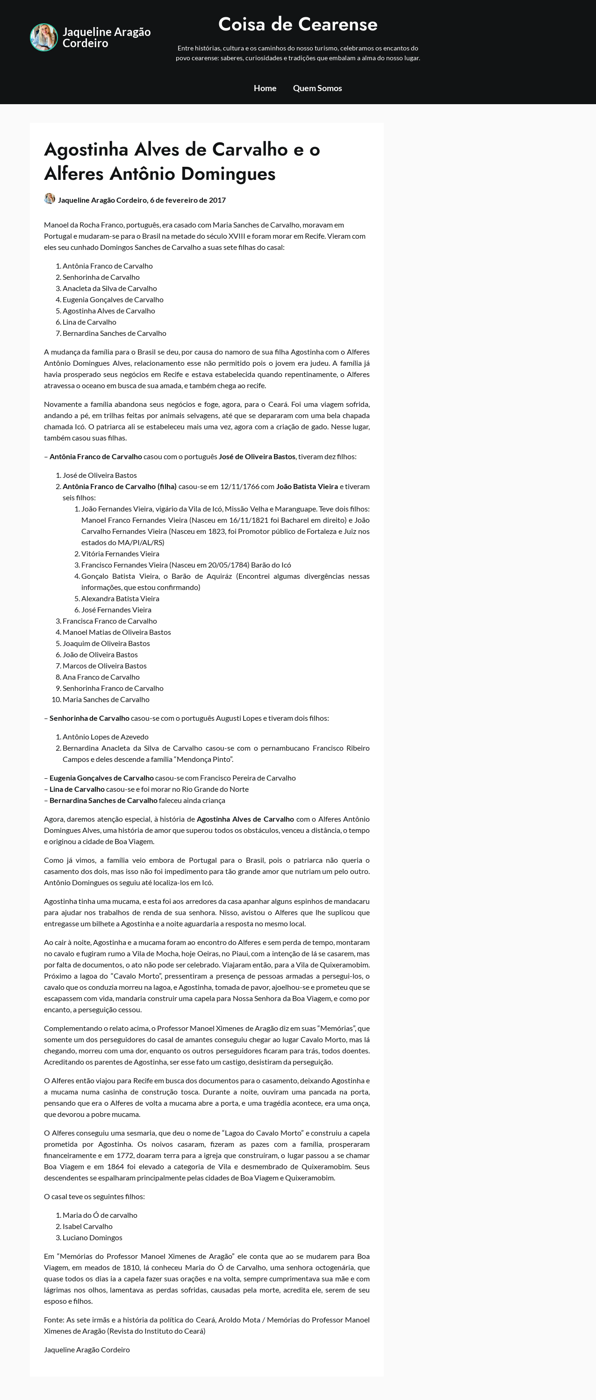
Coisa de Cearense (298, 24)
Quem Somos (317, 88)
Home (265, 88)
